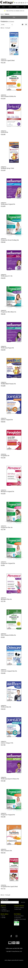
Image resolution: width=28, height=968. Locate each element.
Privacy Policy (17, 917)
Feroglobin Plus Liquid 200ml (9, 886)
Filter (14, 17)
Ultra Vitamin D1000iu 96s (8, 635)
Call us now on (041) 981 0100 (14, 948)
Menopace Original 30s (7, 491)
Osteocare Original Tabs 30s (9, 671)
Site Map (3, 917)
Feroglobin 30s (5, 455)
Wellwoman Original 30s (8, 204)
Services (3, 915)
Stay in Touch (4, 900)
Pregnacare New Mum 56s (8, 312)
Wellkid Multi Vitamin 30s (8, 384)
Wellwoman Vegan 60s (7, 348)
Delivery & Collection (19, 907)
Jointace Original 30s (7, 419)
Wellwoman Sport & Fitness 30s (10, 779)
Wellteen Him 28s (6, 707)
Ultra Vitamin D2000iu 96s (8, 96)
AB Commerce (20, 960)
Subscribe (23, 902)
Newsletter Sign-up (5, 910)
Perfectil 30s (4, 132)
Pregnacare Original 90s (8, 815)
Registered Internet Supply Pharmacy (20, 920)
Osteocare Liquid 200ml (7, 60)
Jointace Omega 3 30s (7, 743)
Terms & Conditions (19, 915)
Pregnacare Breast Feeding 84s (10, 240)
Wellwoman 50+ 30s (6, 276)
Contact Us (3, 909)
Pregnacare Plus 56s (6, 527)
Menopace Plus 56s (6, 599)
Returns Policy (17, 909)
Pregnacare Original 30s (8, 563)
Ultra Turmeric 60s (6, 850)
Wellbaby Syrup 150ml (7, 168)
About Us (3, 907)
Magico (9, 960)
